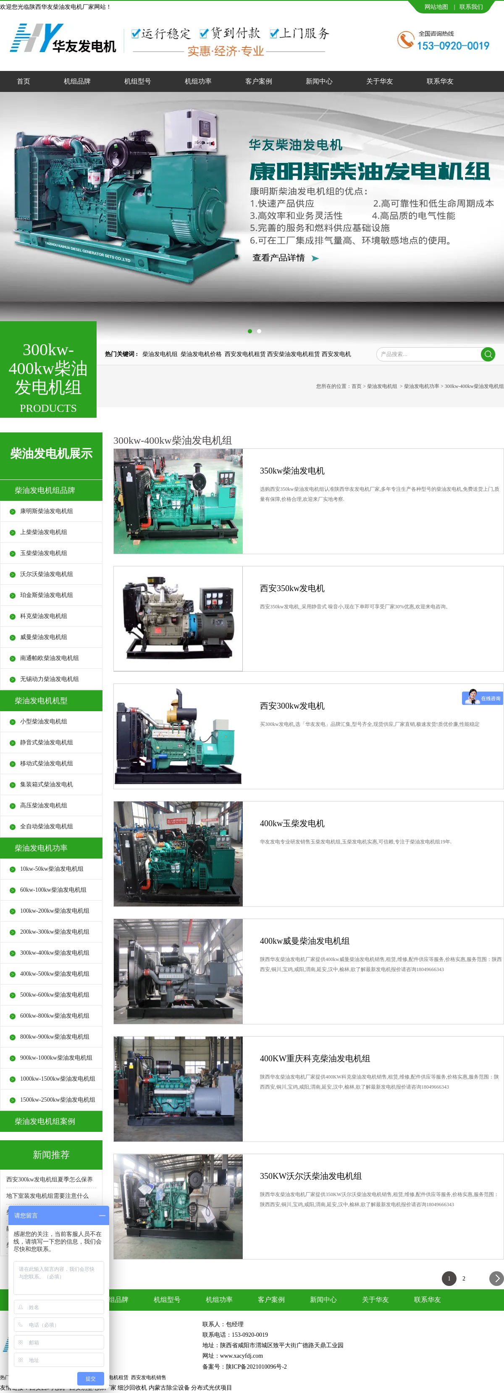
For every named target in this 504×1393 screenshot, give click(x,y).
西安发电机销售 (148, 1377)
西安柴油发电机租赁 (293, 354)
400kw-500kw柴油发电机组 (54, 974)
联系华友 (440, 81)
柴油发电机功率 (421, 386)
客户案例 (258, 81)
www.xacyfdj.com (241, 1356)
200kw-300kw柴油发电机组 (54, 932)
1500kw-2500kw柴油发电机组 (57, 1100)
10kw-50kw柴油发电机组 (52, 869)
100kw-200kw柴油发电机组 (54, 911)
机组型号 (137, 81)
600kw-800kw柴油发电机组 (54, 1016)
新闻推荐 (51, 1154)
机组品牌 (77, 81)
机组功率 (198, 81)
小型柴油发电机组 (43, 721)
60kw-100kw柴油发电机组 (53, 890)
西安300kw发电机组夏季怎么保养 (49, 1179)
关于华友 (379, 81)
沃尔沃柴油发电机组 (46, 574)
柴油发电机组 (160, 354)
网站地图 (436, 7)
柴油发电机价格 (201, 354)
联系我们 (471, 7)
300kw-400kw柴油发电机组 (54, 953)
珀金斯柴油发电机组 (46, 595)
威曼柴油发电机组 (43, 637)
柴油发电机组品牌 (45, 490)
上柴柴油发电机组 (43, 532)
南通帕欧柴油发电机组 (49, 658)
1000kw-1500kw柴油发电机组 (57, 1079)
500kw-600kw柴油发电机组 (54, 995)
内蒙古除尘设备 (169, 1388)
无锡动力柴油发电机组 (49, 679)
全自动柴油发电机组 (46, 826)
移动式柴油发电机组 (46, 763)
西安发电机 (336, 354)
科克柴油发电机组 (43, 616)
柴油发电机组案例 (45, 1121)
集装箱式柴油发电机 (46, 784)
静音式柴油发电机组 (46, 742)
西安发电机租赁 (245, 354)
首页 (23, 81)
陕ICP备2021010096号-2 (256, 1367)
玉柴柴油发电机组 (43, 553)
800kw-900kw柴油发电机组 (54, 1037)
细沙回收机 (132, 1388)
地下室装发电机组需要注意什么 (47, 1196)
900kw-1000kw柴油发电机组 (56, 1058)
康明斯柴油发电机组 (46, 511)
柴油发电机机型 (41, 700)
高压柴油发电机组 (43, 805)
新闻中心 (319, 81)
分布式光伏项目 (211, 1388)
